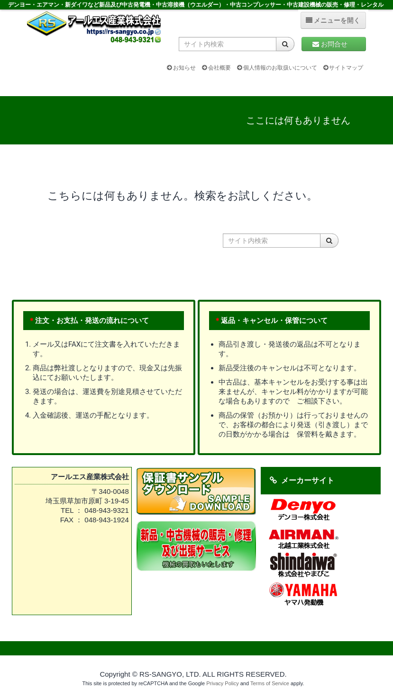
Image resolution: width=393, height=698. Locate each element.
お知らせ (181, 67)
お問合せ (333, 44)
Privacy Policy (222, 683)
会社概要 (216, 67)
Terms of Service (269, 683)
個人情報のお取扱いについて (277, 67)
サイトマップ (343, 67)
